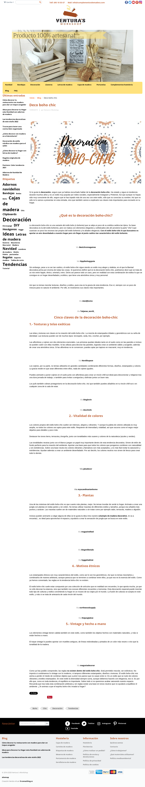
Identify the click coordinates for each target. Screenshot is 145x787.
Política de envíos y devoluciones (91, 755)
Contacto (114, 746)
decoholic (87, 410)
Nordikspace (87, 360)
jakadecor (87, 469)
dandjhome (87, 301)
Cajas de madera (84, 84)
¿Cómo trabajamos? (118, 750)
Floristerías (87, 746)
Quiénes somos (116, 743)
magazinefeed (87, 531)
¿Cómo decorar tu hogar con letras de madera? (14, 151)
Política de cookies (91, 764)
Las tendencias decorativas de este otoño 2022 (14, 120)
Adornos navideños (11, 186)
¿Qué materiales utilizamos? (122, 754)
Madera (15, 245)
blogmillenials (87, 549)
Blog (7, 90)
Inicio (32, 98)
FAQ (15, 90)
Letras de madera (65, 84)
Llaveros (48, 84)
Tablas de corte (17, 260)
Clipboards (9, 214)
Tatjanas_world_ (87, 311)
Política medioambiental (120, 758)
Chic (23, 210)
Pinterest (119, 723)
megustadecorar (87, 665)
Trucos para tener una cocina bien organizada (12, 127)
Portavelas (101, 84)
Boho (5, 199)
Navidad (8, 84)
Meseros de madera (64, 754)
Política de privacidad (92, 760)
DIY (16, 225)
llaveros (6, 243)
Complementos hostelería (122, 84)
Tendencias (15, 264)
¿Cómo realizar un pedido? (94, 750)
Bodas (18, 193)
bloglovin (87, 399)
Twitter (88, 723)
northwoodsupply (87, 607)
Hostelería (87, 743)
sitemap (5, 777)
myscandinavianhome (87, 489)
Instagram (103, 723)
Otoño (16, 252)
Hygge (20, 229)
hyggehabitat (87, 560)
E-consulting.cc (26, 781)
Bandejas (21, 84)
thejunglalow (87, 618)
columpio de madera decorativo (112, 516)
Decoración (35, 84)
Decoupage (7, 226)
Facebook (72, 723)
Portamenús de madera (66, 758)
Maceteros (15, 243)
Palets (5, 254)
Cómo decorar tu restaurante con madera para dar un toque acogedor (14, 102)
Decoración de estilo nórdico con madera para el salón (14, 143)
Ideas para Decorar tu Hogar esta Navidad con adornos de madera (14, 111)
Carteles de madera (64, 746)
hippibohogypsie (87, 261)
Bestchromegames (87, 247)
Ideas (8, 234)
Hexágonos (10, 229)
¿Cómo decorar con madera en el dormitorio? (14, 135)
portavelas (13, 254)
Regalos (7, 257)
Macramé (7, 245)
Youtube (71, 728)
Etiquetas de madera (64, 750)
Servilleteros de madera (66, 762)
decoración (46, 192)
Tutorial (6, 268)
